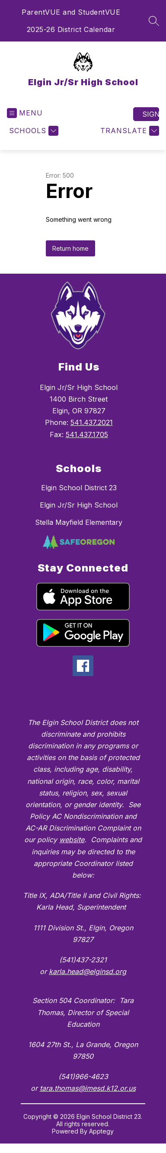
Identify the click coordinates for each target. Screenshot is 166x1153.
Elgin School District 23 (79, 487)
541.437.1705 (87, 434)
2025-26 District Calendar (71, 29)
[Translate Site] (128, 130)
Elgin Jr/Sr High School (79, 505)
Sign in (150, 114)
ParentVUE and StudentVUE (71, 12)
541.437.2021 (91, 422)
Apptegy (101, 1131)
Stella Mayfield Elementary (78, 522)
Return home (70, 248)
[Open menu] (25, 113)
